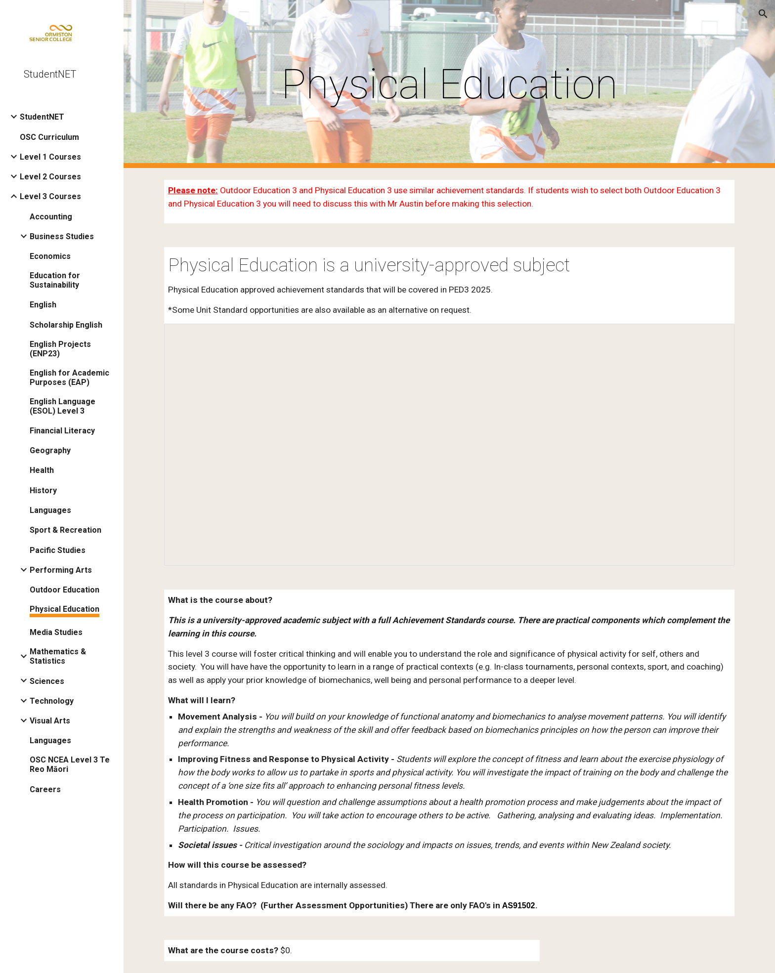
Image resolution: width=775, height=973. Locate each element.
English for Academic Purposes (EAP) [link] (69, 377)
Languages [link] (50, 510)
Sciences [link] (47, 681)
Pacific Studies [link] (58, 550)
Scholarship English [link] (66, 325)
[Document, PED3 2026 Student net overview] (449, 445)
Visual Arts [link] (50, 720)
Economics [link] (50, 256)
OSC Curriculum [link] (49, 137)
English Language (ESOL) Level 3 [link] (62, 406)
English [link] (43, 304)
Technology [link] (52, 701)
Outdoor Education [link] (64, 589)
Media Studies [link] (56, 632)
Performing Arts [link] (61, 570)
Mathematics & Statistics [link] (58, 656)
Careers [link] (45, 789)
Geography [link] (50, 450)
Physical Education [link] (64, 609)
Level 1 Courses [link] (50, 157)
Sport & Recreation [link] (65, 530)
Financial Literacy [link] (62, 430)
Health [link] (42, 470)
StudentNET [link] (42, 117)
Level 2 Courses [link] (50, 176)
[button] (763, 14)
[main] (449, 84)
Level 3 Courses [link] (50, 196)
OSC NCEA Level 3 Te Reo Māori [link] (70, 764)
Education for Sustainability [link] (55, 280)
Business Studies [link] (62, 236)
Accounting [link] (51, 216)
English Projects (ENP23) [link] (60, 348)
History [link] (43, 490)
